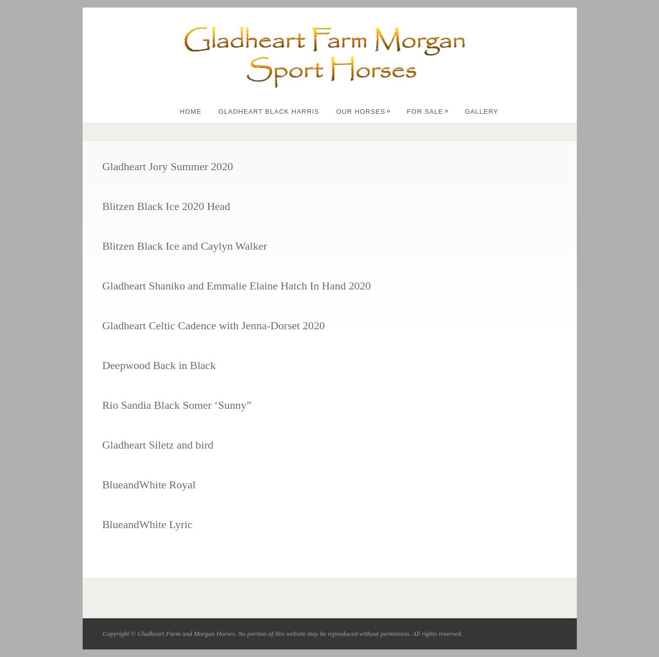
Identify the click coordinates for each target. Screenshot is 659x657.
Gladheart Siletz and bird (158, 445)
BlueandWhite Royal (149, 484)
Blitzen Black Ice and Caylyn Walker (184, 246)
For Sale (428, 111)
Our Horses (363, 111)
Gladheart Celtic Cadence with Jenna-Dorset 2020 (213, 325)
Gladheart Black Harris (268, 111)
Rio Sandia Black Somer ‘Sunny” (177, 405)
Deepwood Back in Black (159, 365)
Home (191, 111)
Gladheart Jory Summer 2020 (167, 166)
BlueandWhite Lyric (147, 524)
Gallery (482, 111)
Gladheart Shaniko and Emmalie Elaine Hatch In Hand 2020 (236, 285)
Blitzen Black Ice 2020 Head (166, 206)
